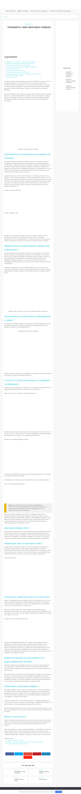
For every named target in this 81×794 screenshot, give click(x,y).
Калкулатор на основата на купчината (69, 75)
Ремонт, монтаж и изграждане (38, 11)
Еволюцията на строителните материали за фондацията (21, 61)
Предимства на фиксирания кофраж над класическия (20, 63)
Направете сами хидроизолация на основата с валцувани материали (24, 742)
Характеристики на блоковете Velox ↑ (23, 543)
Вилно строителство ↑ (15, 716)
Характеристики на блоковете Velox (15, 70)
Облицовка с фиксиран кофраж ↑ (21, 686)
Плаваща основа (43, 779)
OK (58, 791)
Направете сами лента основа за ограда (17, 743)
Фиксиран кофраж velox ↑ (17, 528)
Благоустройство (10, 11)
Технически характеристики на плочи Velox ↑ (27, 597)
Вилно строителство (11, 77)
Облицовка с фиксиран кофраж (14, 75)
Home (5, 16)
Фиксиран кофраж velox (12, 68)
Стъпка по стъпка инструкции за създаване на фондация (21, 67)
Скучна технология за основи (70, 88)
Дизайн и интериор (22, 11)
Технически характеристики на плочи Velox (17, 72)
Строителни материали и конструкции (60, 11)
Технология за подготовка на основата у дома (18, 65)
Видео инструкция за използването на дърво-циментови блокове (23, 74)
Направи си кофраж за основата (14, 740)
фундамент (28, 24)
